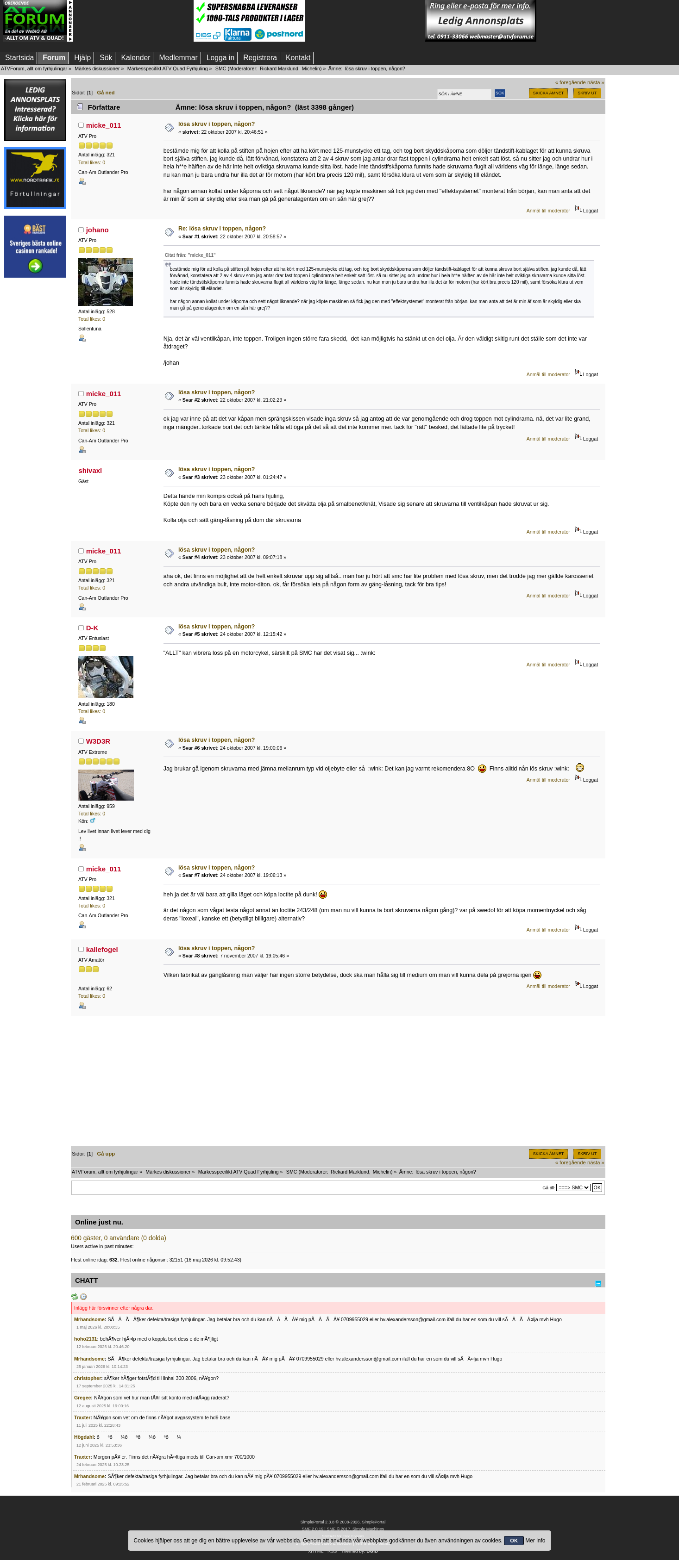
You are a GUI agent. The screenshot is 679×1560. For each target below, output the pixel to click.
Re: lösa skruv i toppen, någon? (222, 228)
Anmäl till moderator (548, 210)
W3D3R (98, 741)
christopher (87, 1378)
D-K (92, 628)
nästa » (595, 82)
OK (514, 1540)
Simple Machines (368, 1529)
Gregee (82, 1397)
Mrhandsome (89, 1319)
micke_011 (103, 125)
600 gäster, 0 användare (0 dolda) (118, 1238)
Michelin (311, 68)
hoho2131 (85, 1339)
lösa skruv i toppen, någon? (216, 124)
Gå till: (548, 1187)
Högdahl (84, 1437)
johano (97, 230)
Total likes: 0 (91, 162)
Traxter (82, 1417)
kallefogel (102, 949)
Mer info (535, 1540)
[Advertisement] (133, 21)
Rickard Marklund (279, 68)
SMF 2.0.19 (312, 1529)
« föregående (570, 82)
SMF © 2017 (338, 1529)
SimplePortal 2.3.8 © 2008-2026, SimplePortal (343, 1522)
